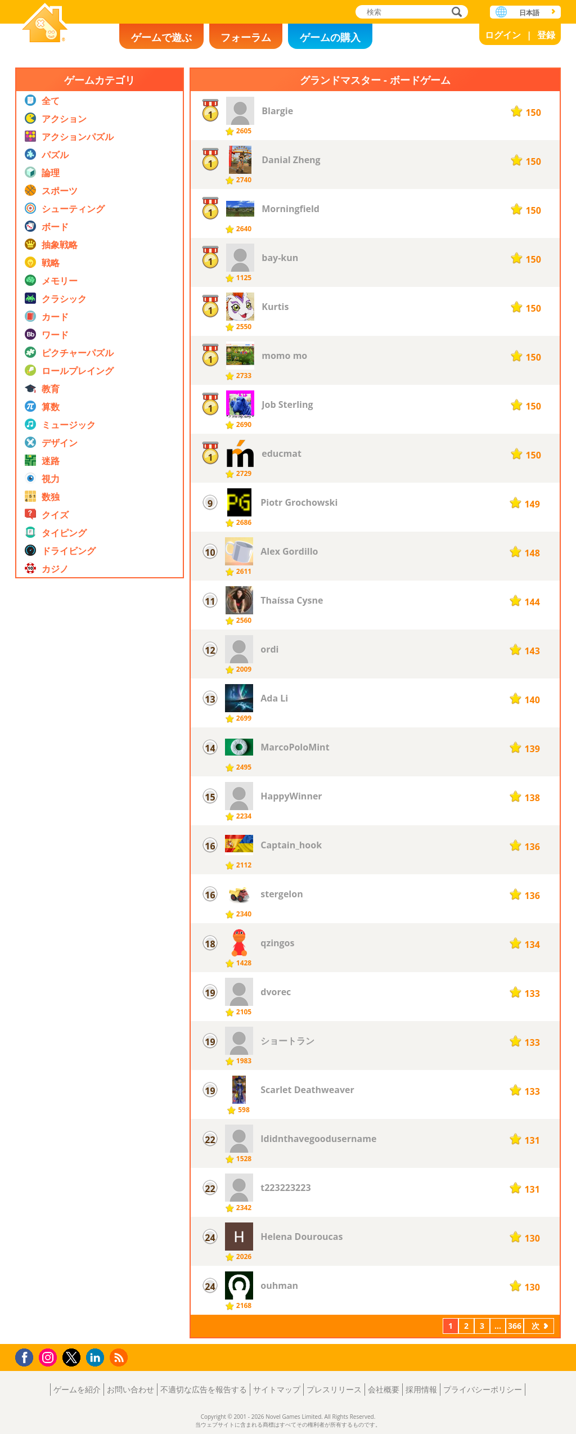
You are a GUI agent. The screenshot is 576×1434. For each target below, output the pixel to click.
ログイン (503, 35)
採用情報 (421, 1389)
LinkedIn (97, 1358)
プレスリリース (334, 1389)
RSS (120, 1357)
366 (514, 1325)
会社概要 (383, 1389)
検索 (455, 13)
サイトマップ (276, 1389)
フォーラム (245, 37)
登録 (546, 35)
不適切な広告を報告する (203, 1389)
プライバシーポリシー (482, 1389)
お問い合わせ (130, 1389)
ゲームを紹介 (77, 1389)
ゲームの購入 (330, 37)
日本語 (529, 12)
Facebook (27, 1356)
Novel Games (45, 24)
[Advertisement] (99, 925)
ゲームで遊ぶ (161, 37)
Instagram (49, 1356)
